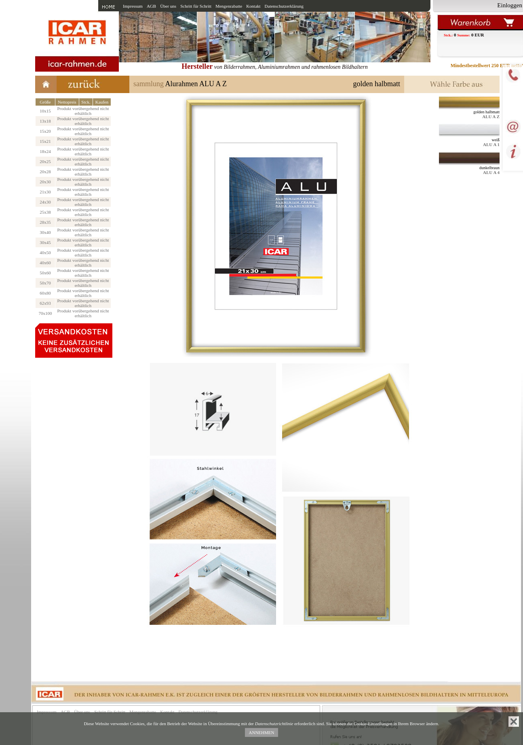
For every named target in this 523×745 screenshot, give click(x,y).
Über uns (168, 6)
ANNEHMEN (261, 732)
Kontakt (253, 6)
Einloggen (509, 5)
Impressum (133, 6)
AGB (151, 6)
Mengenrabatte (228, 6)
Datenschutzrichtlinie (274, 723)
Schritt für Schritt (195, 6)
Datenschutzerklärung (284, 6)
